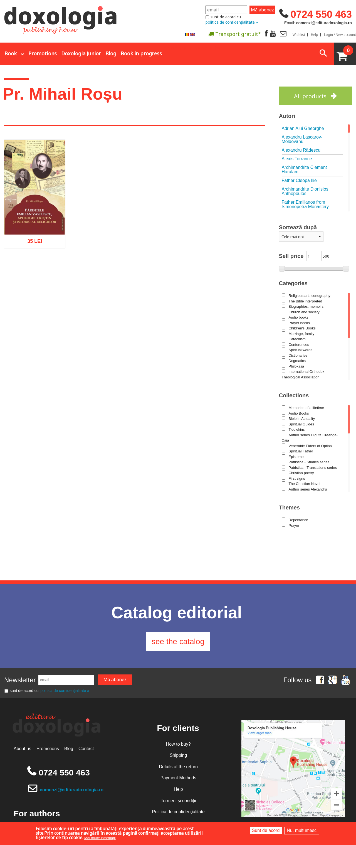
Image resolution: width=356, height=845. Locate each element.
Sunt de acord (266, 830)
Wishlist (299, 34)
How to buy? (178, 744)
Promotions (42, 53)
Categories (293, 283)
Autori (287, 116)
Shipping (178, 755)
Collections (294, 395)
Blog (110, 53)
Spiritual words (300, 350)
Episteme (296, 457)
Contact (86, 748)
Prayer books (299, 323)
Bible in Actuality (302, 419)
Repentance (298, 520)
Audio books (299, 317)
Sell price (291, 256)
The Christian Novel (304, 484)
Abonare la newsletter (193, 47)
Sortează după (298, 227)
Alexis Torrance (297, 158)
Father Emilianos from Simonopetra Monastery (305, 204)
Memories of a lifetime (306, 408)
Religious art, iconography (309, 296)
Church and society (304, 312)
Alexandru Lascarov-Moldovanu (302, 139)
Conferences (299, 345)
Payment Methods (178, 777)
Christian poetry (301, 473)
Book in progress (141, 53)
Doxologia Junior (81, 53)
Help (314, 34)
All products (310, 96)
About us (22, 748)
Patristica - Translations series (313, 467)
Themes (289, 507)
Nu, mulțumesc (302, 830)
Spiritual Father (301, 451)
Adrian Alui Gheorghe (303, 128)
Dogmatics (297, 361)
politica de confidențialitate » (232, 22)
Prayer (294, 525)
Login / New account (340, 34)
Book (10, 53)
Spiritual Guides (301, 424)
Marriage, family (301, 334)
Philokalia (296, 366)
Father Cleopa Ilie (299, 180)
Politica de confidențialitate (178, 811)
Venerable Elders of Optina (310, 446)
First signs (297, 478)
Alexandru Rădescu (301, 150)
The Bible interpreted (305, 301)
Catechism (297, 339)
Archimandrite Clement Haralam (304, 169)
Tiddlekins (297, 429)
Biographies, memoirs (306, 306)
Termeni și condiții (178, 800)
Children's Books (302, 328)
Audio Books (299, 413)
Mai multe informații (100, 838)
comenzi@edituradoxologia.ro (71, 789)
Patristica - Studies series (309, 462)
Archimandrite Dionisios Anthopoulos (305, 191)
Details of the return (178, 766)
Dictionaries (298, 355)
